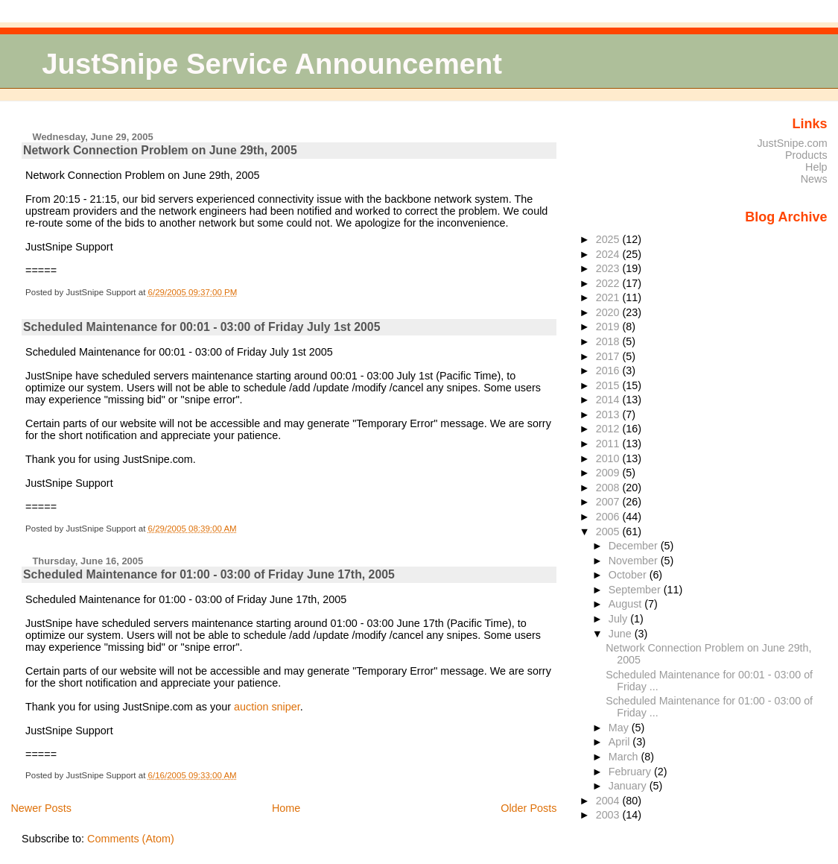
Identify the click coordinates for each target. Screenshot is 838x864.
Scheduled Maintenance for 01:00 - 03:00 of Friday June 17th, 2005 (209, 574)
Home (286, 808)
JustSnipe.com (792, 143)
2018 (609, 341)
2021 (609, 297)
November (635, 561)
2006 (609, 517)
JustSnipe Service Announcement (272, 64)
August (627, 604)
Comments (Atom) (130, 839)
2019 (609, 326)
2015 (609, 385)
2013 (609, 414)
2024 (609, 254)
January (629, 786)
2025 (609, 239)
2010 (609, 458)
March (625, 757)
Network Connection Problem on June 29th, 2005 (160, 150)
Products (806, 155)
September (636, 590)
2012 (609, 429)
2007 (609, 502)
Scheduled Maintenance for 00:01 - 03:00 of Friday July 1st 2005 (201, 327)
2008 (609, 488)
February (631, 772)
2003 (609, 815)
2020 (609, 312)
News (814, 179)
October (629, 575)
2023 (609, 268)
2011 (609, 444)
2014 (609, 400)
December (635, 546)
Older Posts (528, 808)
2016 (609, 370)
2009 (609, 473)
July (619, 619)
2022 (609, 283)
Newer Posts (41, 808)
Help (816, 167)
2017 (609, 356)
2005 (609, 531)
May (620, 728)
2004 (609, 801)
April (621, 742)
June (622, 634)
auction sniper (267, 707)
